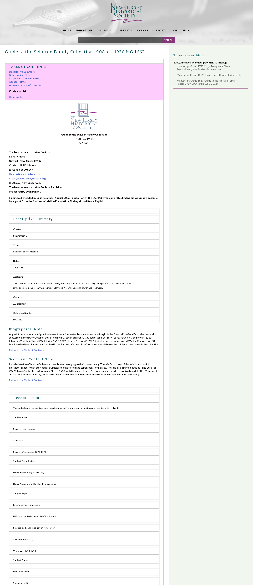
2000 (176, 62)
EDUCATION (84, 30)
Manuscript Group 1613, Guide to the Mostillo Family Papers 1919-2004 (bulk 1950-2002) (206, 82)
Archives (185, 62)
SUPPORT (158, 30)
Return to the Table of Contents (26, 350)
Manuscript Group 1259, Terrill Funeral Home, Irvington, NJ (210, 74)
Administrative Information (25, 85)
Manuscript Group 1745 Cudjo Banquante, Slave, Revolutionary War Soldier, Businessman (203, 68)
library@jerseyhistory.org (24, 173)
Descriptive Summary (22, 71)
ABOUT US (179, 30)
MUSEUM (105, 30)
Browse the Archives (188, 55)
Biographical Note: (20, 74)
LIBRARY (124, 30)
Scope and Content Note (24, 78)
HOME (67, 30)
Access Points (17, 81)
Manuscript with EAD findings (209, 62)
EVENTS (142, 30)
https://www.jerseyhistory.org (27, 178)
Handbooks (16, 96)
